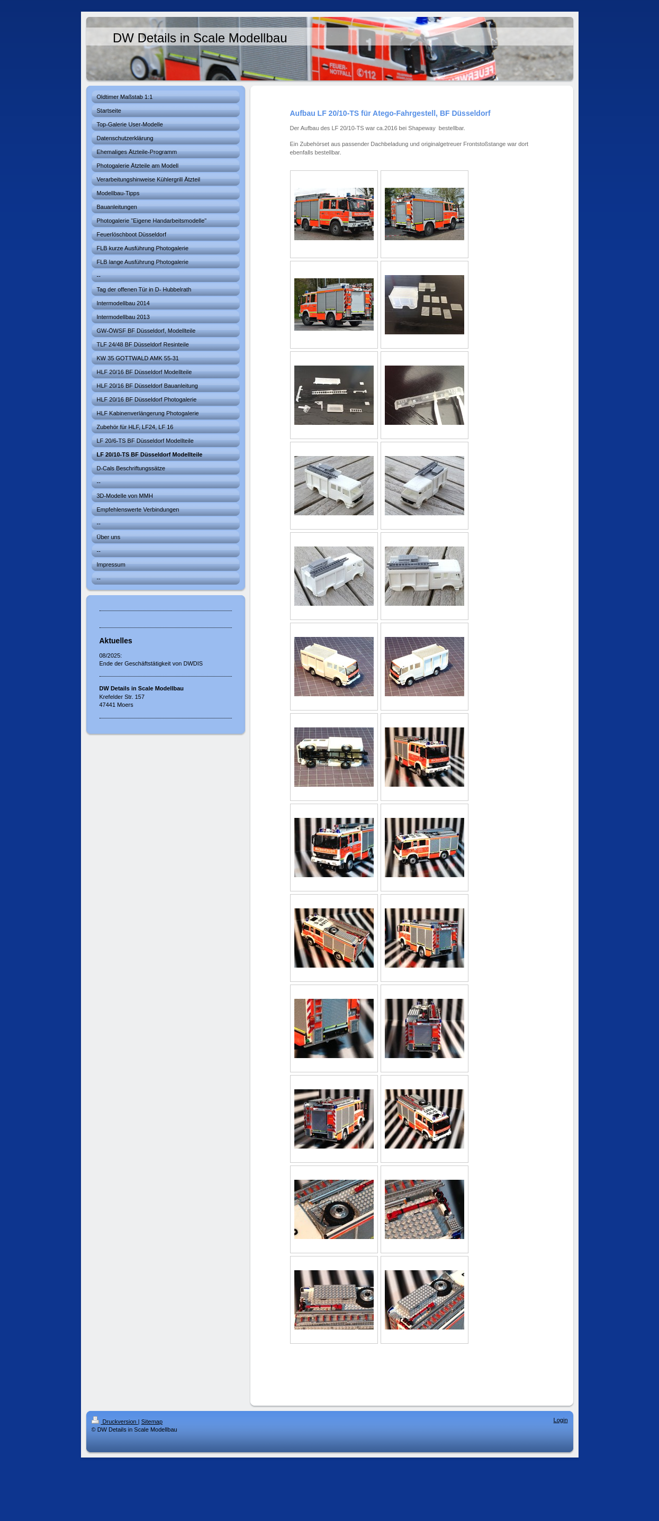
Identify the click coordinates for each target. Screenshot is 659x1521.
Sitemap (152, 1421)
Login (561, 1420)
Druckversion (115, 1421)
